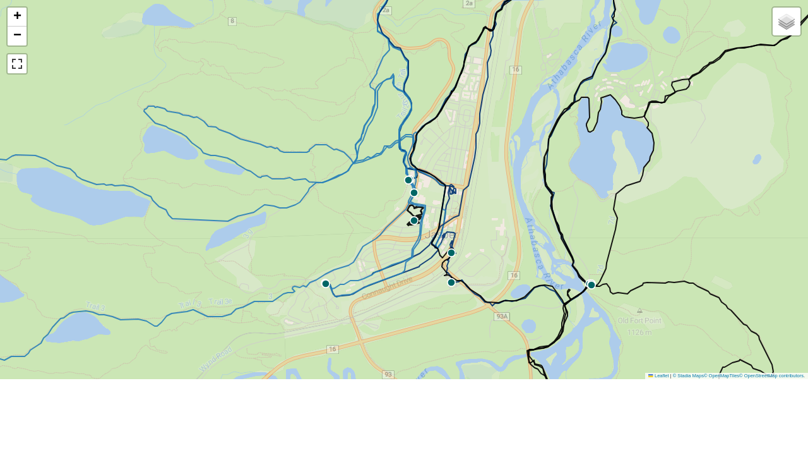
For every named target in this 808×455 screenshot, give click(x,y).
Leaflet (658, 376)
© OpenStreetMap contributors (771, 376)
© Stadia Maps (688, 376)
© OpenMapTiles (721, 376)
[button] (451, 282)
